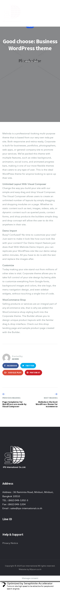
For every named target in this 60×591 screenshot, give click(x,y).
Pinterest (33, 372)
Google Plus (12, 372)
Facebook (10, 365)
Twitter (28, 365)
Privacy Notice (10, 543)
